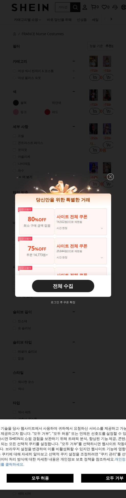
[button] (110, 177)
